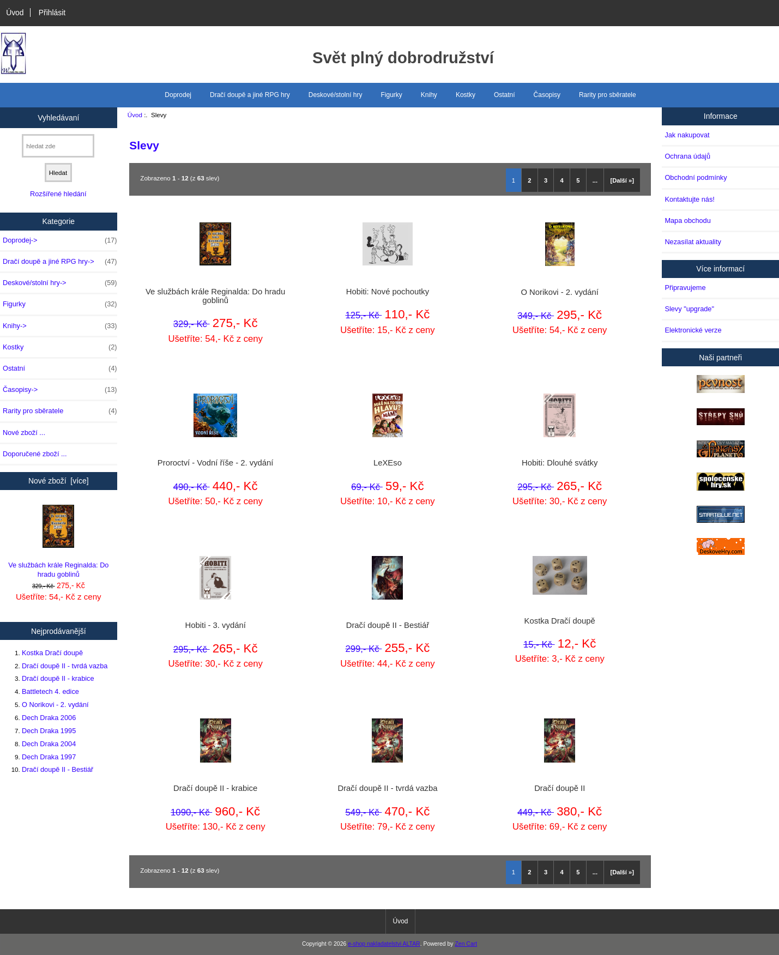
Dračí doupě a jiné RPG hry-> (60, 261)
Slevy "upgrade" (689, 309)
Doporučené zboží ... (35, 454)
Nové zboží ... (24, 432)
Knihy (429, 95)
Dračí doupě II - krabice (58, 678)
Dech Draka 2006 (49, 718)
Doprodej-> (60, 240)
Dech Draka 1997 (49, 757)
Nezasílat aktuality (693, 242)
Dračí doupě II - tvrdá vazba (64, 666)
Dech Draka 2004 (49, 744)
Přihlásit (52, 12)
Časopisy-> (60, 389)
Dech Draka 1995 (49, 731)
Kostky (465, 95)
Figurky (391, 95)
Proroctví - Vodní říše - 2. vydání (216, 462)
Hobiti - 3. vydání (215, 625)
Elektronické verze (693, 330)
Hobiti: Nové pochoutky (387, 291)
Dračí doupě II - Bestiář (57, 769)
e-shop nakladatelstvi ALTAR (384, 944)
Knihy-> (60, 326)
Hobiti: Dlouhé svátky (559, 462)
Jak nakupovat (687, 135)
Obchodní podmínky (696, 177)
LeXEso (387, 462)
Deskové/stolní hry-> (60, 283)
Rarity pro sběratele (607, 95)
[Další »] (622, 180)
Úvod (14, 12)
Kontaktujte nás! (689, 199)
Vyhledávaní (58, 117)
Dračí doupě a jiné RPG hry (250, 95)
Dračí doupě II (559, 788)
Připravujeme (685, 287)
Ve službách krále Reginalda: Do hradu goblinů (58, 541)
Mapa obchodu (687, 220)
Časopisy (547, 95)
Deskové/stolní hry (336, 95)
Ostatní (504, 95)
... (595, 180)
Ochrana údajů (687, 156)
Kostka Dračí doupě (52, 653)
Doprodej (178, 95)
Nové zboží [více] (58, 480)
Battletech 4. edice (50, 691)
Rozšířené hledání (58, 194)
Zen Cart (466, 944)
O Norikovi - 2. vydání (55, 704)
